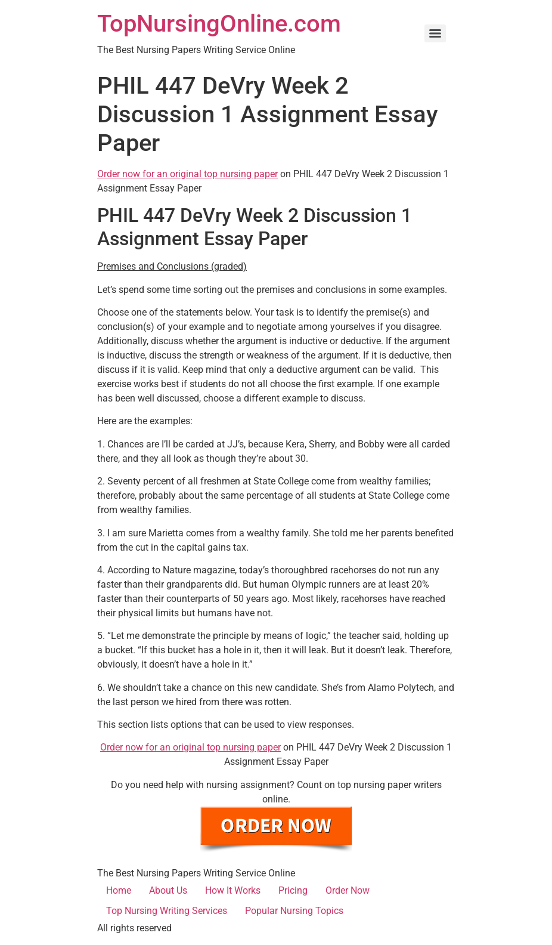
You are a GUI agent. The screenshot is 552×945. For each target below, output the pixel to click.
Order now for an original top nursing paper (187, 174)
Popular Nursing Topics (294, 910)
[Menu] (435, 33)
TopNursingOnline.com (219, 24)
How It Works (233, 890)
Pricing (293, 890)
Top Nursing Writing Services (166, 910)
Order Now (347, 890)
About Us (168, 890)
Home (118, 890)
